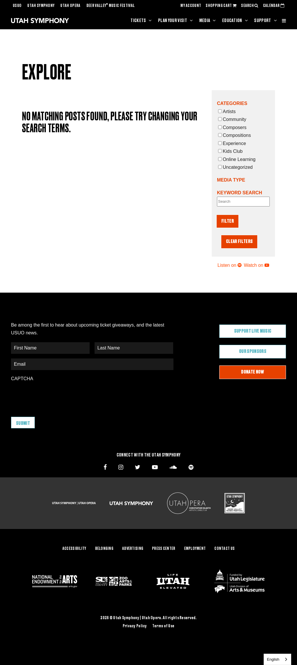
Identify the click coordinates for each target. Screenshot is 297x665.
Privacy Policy (135, 626)
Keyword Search (239, 192)
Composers (232, 127)
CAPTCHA (22, 378)
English (273, 659)
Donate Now (252, 372)
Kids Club (230, 151)
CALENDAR (273, 6)
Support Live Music (252, 331)
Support (262, 20)
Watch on (256, 265)
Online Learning (237, 159)
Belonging (104, 549)
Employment (195, 549)
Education (232, 20)
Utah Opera (70, 6)
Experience (232, 143)
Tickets (138, 20)
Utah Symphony (41, 6)
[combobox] (277, 659)
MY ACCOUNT (190, 6)
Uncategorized (235, 167)
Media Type (231, 179)
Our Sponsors (252, 351)
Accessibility (74, 549)
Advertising (132, 549)
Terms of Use (163, 626)
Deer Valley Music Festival (110, 6)
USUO (17, 6)
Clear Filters (239, 241)
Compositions (234, 135)
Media (204, 20)
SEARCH (249, 6)
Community (232, 119)
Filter (227, 221)
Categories (232, 103)
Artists (227, 111)
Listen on (230, 265)
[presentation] (55, 396)
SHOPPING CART (221, 6)
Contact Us (224, 549)
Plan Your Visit (172, 20)
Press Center (163, 549)
